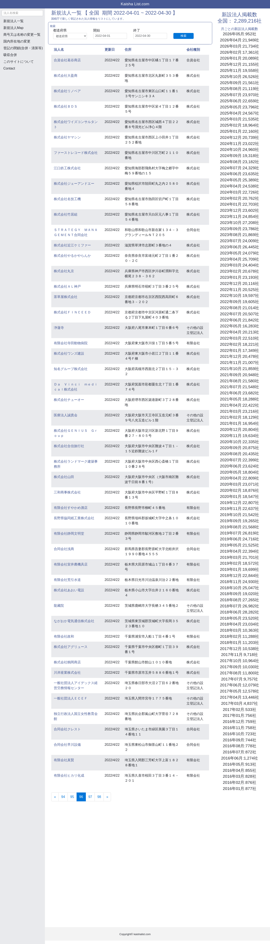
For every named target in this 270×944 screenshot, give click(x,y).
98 (99, 797)
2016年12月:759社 (239, 721)
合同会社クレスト (67, 729)
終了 (136, 30)
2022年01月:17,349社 (239, 350)
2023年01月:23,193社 (239, 277)
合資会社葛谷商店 (67, 60)
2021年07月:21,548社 (239, 387)
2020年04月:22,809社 (239, 478)
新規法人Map (13, 28)
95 (72, 797)
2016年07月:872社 (239, 752)
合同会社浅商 (64, 549)
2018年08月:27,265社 (239, 600)
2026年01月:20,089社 (239, 58)
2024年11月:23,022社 (239, 143)
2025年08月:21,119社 (239, 88)
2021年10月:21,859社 (239, 368)
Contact (9, 68)
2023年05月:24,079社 (239, 253)
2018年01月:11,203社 (239, 642)
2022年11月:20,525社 (239, 289)
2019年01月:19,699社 (239, 569)
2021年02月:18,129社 (239, 417)
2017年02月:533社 (239, 709)
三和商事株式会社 (67, 492)
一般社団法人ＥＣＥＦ (71, 698)
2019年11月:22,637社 (239, 508)
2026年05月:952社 (239, 34)
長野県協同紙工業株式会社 (74, 518)
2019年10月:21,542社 (239, 514)
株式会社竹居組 (65, 214)
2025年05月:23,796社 (239, 107)
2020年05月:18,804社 (239, 472)
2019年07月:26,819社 (239, 533)
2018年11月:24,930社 (239, 581)
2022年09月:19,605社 (239, 301)
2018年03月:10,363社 (239, 630)
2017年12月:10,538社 (239, 648)
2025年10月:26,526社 (239, 76)
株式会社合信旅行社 (69, 446)
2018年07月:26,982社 (239, 606)
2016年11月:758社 (239, 727)
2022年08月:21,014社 (239, 308)
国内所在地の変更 (16, 41)
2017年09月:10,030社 (239, 667)
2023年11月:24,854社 (239, 216)
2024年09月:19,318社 (239, 155)
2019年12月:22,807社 (239, 502)
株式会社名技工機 (67, 199)
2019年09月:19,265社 (239, 521)
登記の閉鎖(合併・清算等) (23, 48)
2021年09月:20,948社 (239, 375)
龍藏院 (59, 605)
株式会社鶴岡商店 (67, 662)
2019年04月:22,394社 (239, 551)
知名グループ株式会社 (71, 369)
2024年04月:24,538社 (239, 186)
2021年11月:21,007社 (239, 362)
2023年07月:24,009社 (239, 241)
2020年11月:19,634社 (239, 435)
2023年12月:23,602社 (239, 210)
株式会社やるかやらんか (72, 255)
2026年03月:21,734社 (239, 46)
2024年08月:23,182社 (239, 162)
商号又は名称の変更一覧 (21, 34)
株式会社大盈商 (65, 75)
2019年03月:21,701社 (239, 557)
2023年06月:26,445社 (239, 247)
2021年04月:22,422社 (239, 405)
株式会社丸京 (64, 271)
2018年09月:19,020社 (239, 594)
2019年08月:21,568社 (239, 527)
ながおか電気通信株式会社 (74, 621)
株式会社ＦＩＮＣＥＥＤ (72, 312)
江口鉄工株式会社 (67, 168)
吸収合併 (10, 55)
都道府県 (60, 30)
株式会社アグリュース (71, 647)
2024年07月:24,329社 (239, 168)
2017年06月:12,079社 (239, 685)
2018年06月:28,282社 (239, 612)
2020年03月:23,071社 (239, 484)
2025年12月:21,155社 (239, 64)
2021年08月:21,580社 (239, 381)
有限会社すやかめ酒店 (71, 508)
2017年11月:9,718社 (239, 654)
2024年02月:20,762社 (239, 198)
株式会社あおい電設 (69, 590)
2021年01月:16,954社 (239, 423)
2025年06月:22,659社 (239, 101)
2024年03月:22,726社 (239, 192)
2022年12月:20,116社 (239, 283)
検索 (183, 35)
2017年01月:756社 (239, 715)
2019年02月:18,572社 (239, 563)
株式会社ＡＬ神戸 (67, 286)
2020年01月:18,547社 (239, 496)
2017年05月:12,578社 (239, 691)
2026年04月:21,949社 (239, 40)
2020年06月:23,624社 (239, 466)
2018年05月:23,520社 (239, 618)
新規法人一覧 (13, 21)
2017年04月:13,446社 (239, 697)
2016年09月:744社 (239, 740)
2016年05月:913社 (239, 764)
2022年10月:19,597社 (239, 295)
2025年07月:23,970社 (239, 95)
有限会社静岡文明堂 (69, 533)
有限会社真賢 (64, 760)
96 (82, 796)
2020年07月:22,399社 (239, 460)
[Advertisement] (22, 96)
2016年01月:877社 (239, 788)
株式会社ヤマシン (67, 137)
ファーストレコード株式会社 (76, 152)
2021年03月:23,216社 (239, 411)
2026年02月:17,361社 (239, 52)
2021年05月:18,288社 (239, 399)
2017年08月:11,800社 (239, 673)
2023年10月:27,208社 (239, 222)
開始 (96, 30)
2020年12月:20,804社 (239, 429)
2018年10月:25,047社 (239, 588)
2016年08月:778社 (239, 746)
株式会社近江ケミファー (72, 245)
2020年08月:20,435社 (239, 454)
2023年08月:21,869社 (239, 234)
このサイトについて (18, 61)
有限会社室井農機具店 (71, 564)
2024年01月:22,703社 (239, 204)
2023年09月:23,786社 (239, 229)
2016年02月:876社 (239, 782)
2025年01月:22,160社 (239, 131)
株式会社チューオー (69, 400)
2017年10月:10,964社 (239, 660)
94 (63, 797)
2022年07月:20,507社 (239, 314)
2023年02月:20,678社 (239, 271)
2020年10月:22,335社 (239, 442)
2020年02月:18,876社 (239, 490)
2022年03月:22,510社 (239, 338)
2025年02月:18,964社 (239, 125)
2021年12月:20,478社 (239, 356)
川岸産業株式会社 (67, 672)
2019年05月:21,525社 (239, 545)
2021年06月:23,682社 (239, 393)
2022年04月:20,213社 (239, 332)
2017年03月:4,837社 (239, 703)
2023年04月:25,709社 (239, 259)
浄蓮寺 (59, 327)
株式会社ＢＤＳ (65, 106)
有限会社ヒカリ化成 (69, 775)
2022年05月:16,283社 (239, 326)
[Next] (107, 796)
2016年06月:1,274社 (239, 758)
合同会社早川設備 (67, 744)
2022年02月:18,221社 (239, 344)
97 (90, 797)
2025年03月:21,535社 (239, 119)
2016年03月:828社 (239, 776)
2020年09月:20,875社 (239, 447)
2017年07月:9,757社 (239, 679)
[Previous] (55, 796)
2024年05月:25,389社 (239, 180)
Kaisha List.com (135, 4)
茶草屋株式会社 (65, 297)
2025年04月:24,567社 (239, 113)
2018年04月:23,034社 (239, 624)
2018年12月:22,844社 (239, 575)
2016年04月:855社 (239, 770)
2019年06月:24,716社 (239, 539)
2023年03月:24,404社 (239, 265)
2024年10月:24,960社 (239, 149)
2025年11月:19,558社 (239, 70)
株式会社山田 (64, 477)
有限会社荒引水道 (67, 580)
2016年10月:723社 (239, 734)
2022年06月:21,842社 (239, 320)
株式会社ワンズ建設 (69, 353)
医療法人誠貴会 (65, 415)
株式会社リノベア (67, 91)
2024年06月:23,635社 (239, 174)
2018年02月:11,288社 (239, 636)
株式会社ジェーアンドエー (74, 183)
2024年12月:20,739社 (239, 137)
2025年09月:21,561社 (239, 83)
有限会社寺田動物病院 (71, 343)
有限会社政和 (64, 636)
